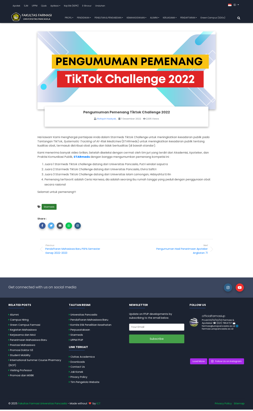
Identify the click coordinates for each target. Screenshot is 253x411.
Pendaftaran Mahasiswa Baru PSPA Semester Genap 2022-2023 (73, 250)
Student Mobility (20, 356)
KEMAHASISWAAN (136, 18)
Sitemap (239, 405)
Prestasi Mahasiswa (22, 346)
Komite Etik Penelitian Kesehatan (90, 326)
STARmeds (82, 158)
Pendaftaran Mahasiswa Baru (89, 321)
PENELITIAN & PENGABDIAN (108, 18)
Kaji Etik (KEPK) (71, 6)
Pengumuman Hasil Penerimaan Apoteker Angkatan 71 (179, 250)
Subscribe (157, 340)
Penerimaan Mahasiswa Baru (28, 341)
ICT (98, 405)
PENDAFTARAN (187, 18)
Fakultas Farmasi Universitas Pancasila (42, 405)
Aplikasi (54, 6)
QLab (44, 6)
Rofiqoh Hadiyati (106, 120)
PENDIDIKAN (83, 18)
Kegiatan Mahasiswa (23, 331)
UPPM (34, 6)
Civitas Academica (82, 358)
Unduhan (100, 6)
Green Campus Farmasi (25, 326)
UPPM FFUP (76, 341)
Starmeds (49, 208)
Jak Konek (76, 373)
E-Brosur (87, 6)
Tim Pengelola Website (84, 383)
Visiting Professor (21, 371)
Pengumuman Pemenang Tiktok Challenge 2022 (126, 113)
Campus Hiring (19, 321)
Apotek (16, 6)
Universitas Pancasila (83, 316)
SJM (26, 6)
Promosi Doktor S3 (21, 351)
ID (232, 6)
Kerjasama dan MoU (23, 336)
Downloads (77, 363)
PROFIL (68, 18)
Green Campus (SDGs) (212, 18)
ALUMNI (154, 18)
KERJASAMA (169, 18)
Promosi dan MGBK (22, 377)
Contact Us (77, 368)
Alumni (14, 316)
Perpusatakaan (80, 331)
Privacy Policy (78, 378)
